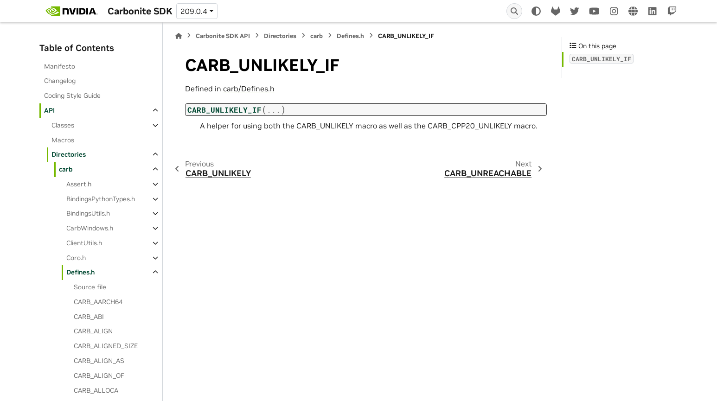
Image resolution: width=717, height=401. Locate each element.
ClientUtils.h (84, 243)
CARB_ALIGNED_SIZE (106, 346)
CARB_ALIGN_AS (99, 360)
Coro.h (76, 258)
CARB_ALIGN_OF (99, 375)
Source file (90, 287)
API (49, 110)
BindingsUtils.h (88, 213)
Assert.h (78, 184)
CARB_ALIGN (93, 331)
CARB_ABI (89, 316)
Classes (62, 125)
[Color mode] (536, 11)
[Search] (514, 11)
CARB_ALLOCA (96, 390)
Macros (62, 140)
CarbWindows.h (89, 228)
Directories (68, 154)
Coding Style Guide (72, 95)
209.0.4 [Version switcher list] (193, 11)
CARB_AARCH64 (98, 302)
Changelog (60, 80)
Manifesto (59, 66)
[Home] (178, 36)
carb (66, 169)
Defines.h (80, 272)
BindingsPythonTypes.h (100, 199)
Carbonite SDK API (223, 36)
